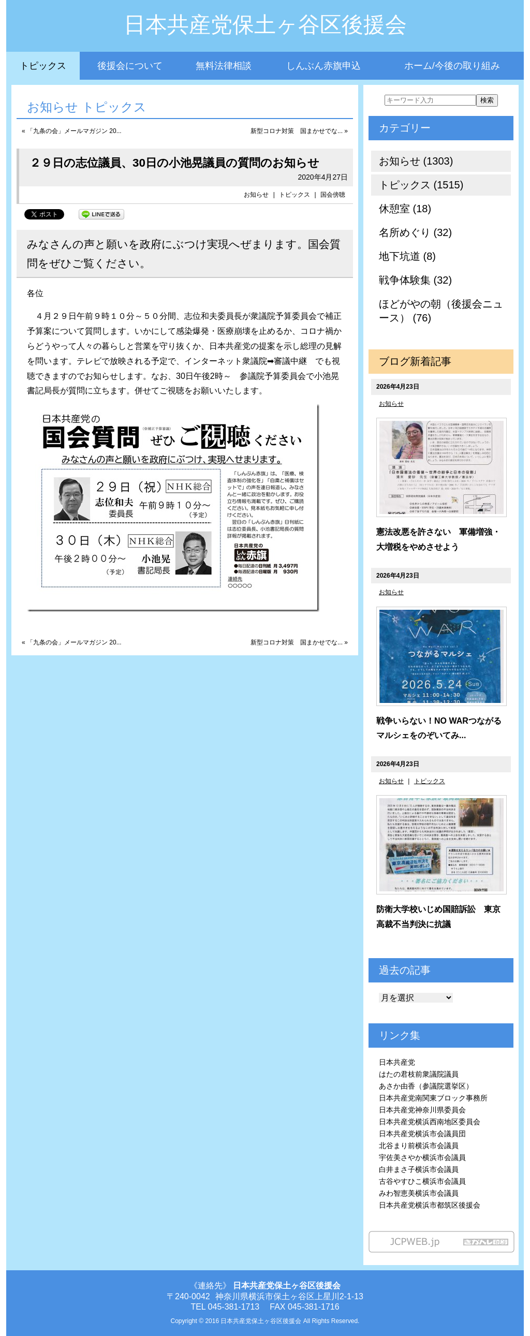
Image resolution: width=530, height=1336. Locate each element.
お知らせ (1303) (416, 161)
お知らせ (256, 194)
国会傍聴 (332, 194)
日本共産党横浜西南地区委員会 (429, 1122)
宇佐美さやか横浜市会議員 (422, 1157)
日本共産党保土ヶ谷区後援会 (265, 24)
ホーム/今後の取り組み (452, 66)
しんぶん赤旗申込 (323, 66)
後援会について (130, 66)
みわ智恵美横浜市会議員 (419, 1193)
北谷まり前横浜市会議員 (419, 1145)
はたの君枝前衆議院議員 (419, 1074)
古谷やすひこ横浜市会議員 (422, 1181)
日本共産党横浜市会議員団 (422, 1133)
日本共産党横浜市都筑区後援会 (429, 1205)
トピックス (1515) (421, 184)
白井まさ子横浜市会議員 (419, 1169)
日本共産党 (397, 1062)
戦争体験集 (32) (415, 280)
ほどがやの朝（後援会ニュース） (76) (441, 311)
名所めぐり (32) (415, 232)
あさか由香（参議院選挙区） (426, 1086)
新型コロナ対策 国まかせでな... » (299, 131)
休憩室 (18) (405, 208)
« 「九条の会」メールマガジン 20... (72, 131)
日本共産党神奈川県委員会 (422, 1110)
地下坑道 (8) (407, 256)
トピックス (43, 66)
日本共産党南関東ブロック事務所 (433, 1098)
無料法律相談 (224, 66)
